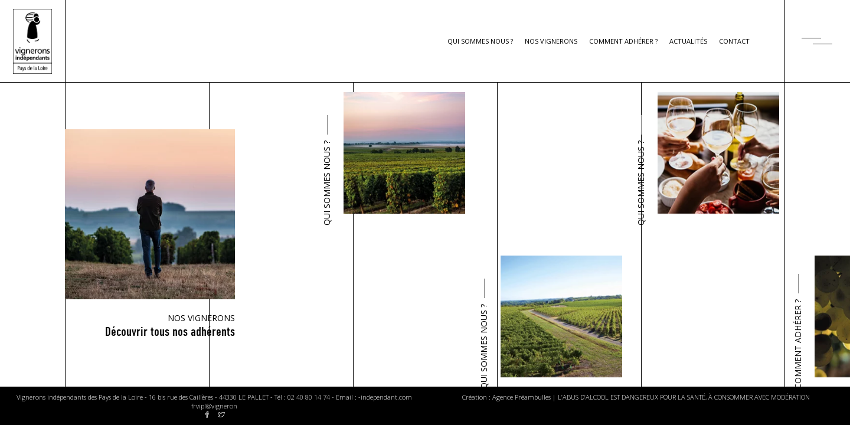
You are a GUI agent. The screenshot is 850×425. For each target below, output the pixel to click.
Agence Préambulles (521, 397)
